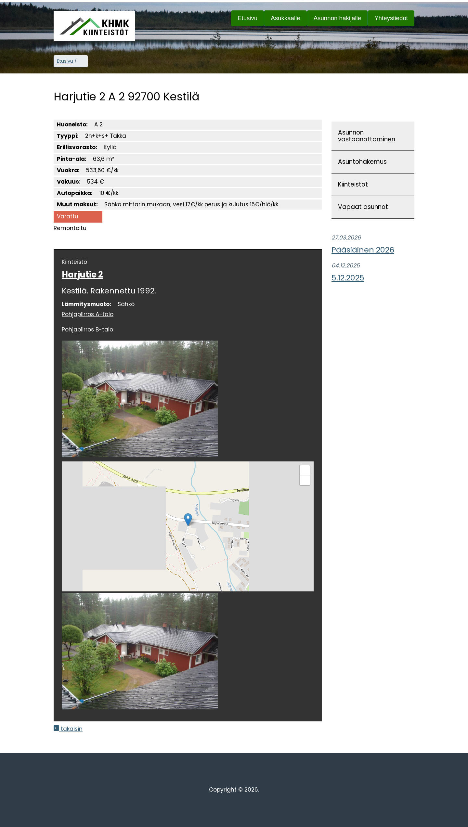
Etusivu (247, 18)
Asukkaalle (288, 20)
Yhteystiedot (391, 18)
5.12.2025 (348, 277)
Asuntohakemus (362, 161)
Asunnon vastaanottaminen (366, 136)
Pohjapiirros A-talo (87, 314)
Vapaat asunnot (363, 206)
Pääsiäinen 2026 (363, 249)
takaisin (68, 729)
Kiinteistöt (353, 184)
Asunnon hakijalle (341, 20)
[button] (188, 519)
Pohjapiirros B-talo (87, 329)
